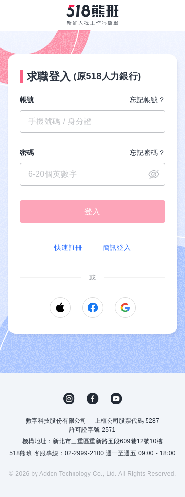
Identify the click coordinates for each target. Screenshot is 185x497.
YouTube (116, 398)
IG (69, 398)
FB (93, 398)
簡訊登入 (117, 247)
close (154, 174)
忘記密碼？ (147, 152)
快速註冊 (68, 247)
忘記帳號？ (147, 100)
